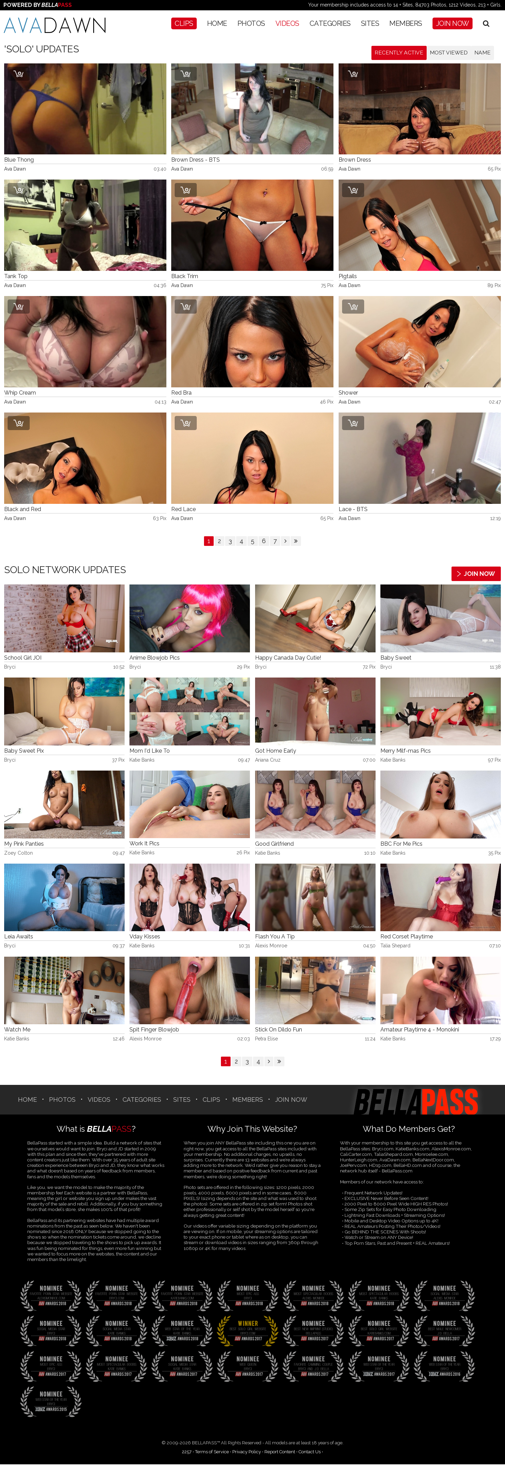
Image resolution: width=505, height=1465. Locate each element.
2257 (187, 1452)
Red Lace (183, 510)
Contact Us (310, 1452)
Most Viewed (447, 53)
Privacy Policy (246, 1452)
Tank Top (16, 277)
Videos (287, 23)
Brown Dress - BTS (195, 160)
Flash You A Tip (275, 937)
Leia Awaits (18, 937)
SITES (370, 23)
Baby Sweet (395, 658)
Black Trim (184, 277)
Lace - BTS (353, 510)
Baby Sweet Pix (24, 751)
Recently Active (396, 53)
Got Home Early (275, 751)
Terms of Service (212, 1452)
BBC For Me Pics (401, 844)
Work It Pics (144, 844)
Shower (348, 393)
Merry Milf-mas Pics (405, 751)
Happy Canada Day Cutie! (288, 658)
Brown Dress (355, 160)
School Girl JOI (22, 658)
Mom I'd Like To (149, 751)
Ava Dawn (15, 169)
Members (405, 23)
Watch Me (17, 1030)
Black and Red (22, 510)
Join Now (452, 23)
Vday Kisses (144, 937)
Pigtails (348, 277)
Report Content (279, 1452)
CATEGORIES (330, 23)
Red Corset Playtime (406, 937)
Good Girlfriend (274, 844)
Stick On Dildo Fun (278, 1030)
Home (217, 23)
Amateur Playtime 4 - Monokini (419, 1030)
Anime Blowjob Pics (154, 658)
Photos (251, 23)
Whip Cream (20, 393)
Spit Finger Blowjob (154, 1030)
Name (482, 53)
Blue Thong (19, 160)
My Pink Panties (24, 844)
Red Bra (181, 393)
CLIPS (184, 23)
